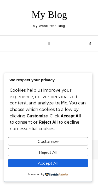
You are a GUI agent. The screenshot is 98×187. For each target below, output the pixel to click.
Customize (48, 141)
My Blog (49, 14)
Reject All (48, 152)
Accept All (48, 163)
